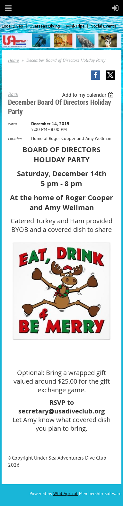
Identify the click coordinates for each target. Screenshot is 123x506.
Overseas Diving (45, 26)
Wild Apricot (65, 493)
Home (13, 60)
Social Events (103, 26)
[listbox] (88, 95)
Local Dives (12, 26)
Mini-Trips (75, 26)
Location (15, 138)
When (12, 123)
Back (13, 94)
